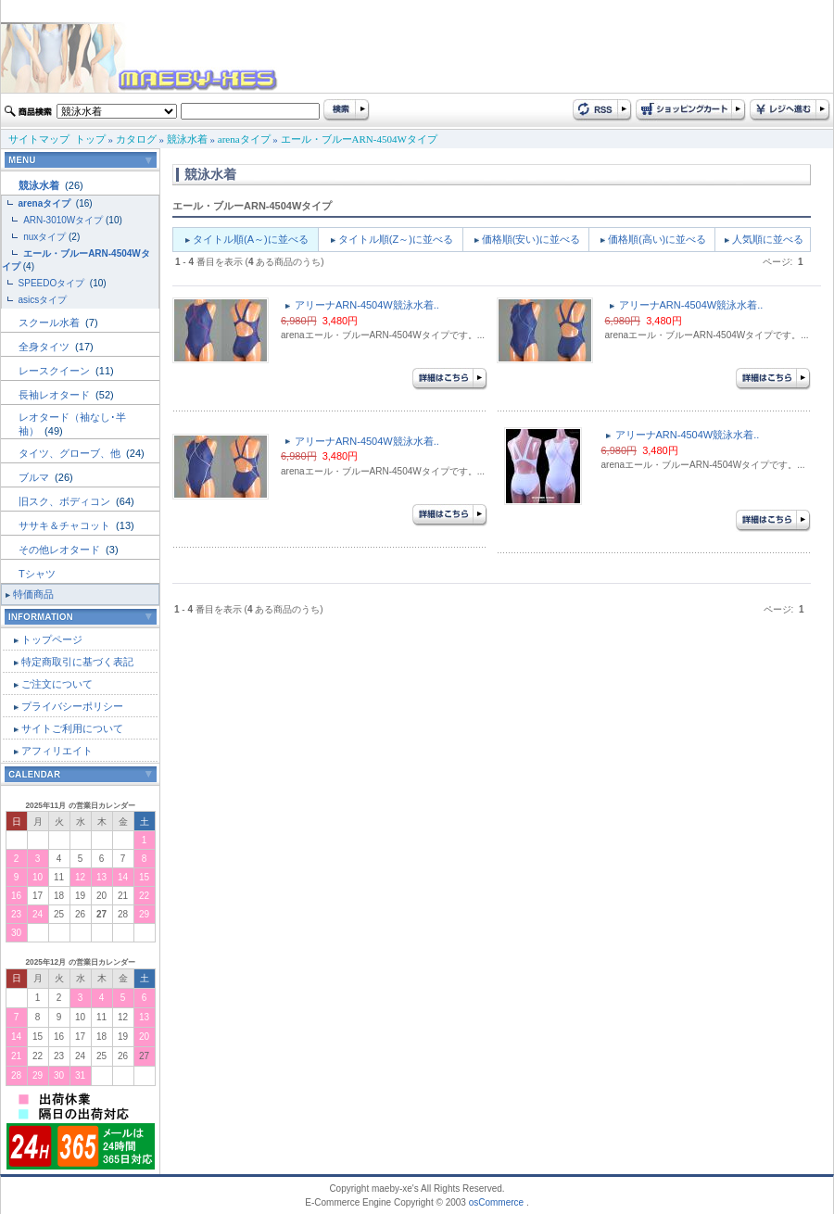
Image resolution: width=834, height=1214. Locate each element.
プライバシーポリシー (72, 706)
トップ (90, 139)
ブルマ (35, 477)
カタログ (136, 139)
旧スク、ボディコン (66, 501)
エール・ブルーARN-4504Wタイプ (359, 139)
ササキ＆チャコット (66, 525)
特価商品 (33, 594)
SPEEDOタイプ (53, 283)
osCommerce (496, 1202)
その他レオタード (61, 549)
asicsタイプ (44, 300)
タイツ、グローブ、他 (71, 453)
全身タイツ (45, 346)
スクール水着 (50, 322)
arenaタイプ (244, 139)
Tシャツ (37, 573)
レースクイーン (56, 370)
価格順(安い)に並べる (531, 239)
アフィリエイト (57, 750)
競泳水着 (187, 139)
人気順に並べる (767, 239)
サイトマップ (39, 139)
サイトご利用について (72, 728)
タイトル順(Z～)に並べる (395, 239)
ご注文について (57, 683)
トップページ (51, 639)
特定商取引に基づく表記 (77, 661)
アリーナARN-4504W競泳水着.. (367, 304)
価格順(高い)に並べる (657, 239)
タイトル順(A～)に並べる (251, 239)
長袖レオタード (56, 394)
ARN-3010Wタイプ (63, 220)
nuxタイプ (44, 237)
